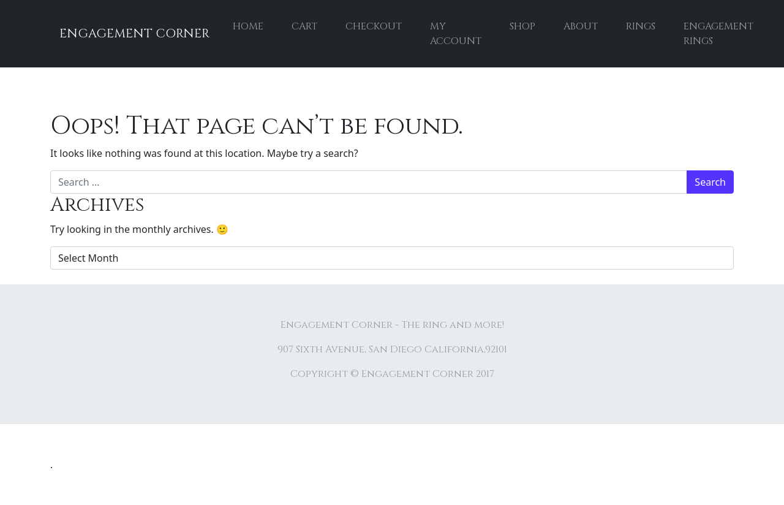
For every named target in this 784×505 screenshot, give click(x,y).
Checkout (373, 26)
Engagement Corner (134, 33)
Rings (640, 26)
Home (248, 26)
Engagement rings (718, 34)
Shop (522, 26)
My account (455, 34)
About (581, 26)
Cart (304, 26)
